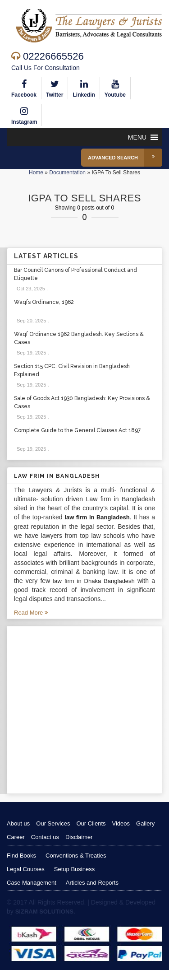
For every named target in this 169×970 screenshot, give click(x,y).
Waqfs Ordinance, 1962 (44, 302)
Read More (31, 612)
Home (36, 172)
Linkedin (84, 87)
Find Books (21, 855)
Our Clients (90, 823)
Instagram (24, 114)
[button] (137, 137)
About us (18, 823)
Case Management (31, 882)
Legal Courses (26, 869)
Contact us (45, 837)
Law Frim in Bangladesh (57, 476)
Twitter (54, 87)
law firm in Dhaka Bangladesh (93, 581)
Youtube (115, 87)
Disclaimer (79, 837)
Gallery (145, 823)
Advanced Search (125, 158)
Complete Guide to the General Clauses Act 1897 (77, 430)
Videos (121, 823)
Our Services (53, 823)
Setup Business (74, 869)
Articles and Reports (92, 882)
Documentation (67, 172)
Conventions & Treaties (76, 855)
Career (16, 837)
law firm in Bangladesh (96, 517)
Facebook (24, 87)
